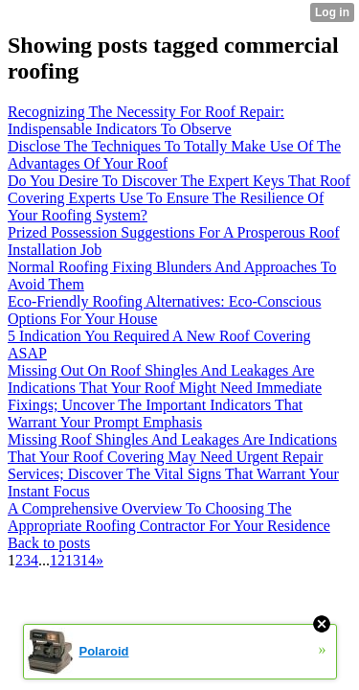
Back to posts (49, 543)
